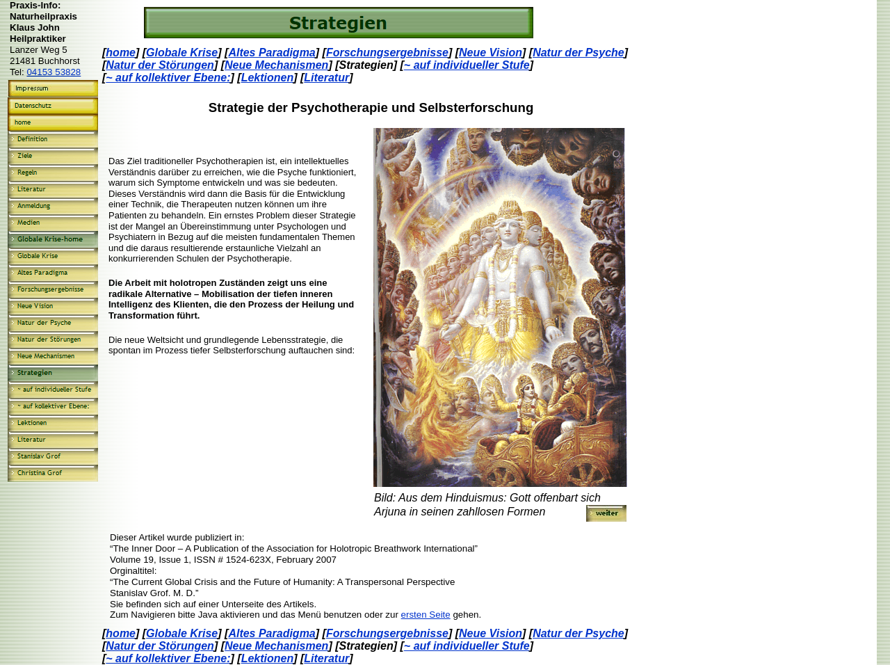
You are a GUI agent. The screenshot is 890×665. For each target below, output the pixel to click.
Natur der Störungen (160, 65)
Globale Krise (182, 52)
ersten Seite (426, 614)
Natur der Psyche (578, 52)
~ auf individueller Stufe (467, 65)
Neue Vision (490, 52)
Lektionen (267, 77)
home (121, 52)
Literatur (326, 77)
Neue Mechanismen (276, 65)
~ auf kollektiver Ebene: (168, 77)
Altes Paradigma (271, 52)
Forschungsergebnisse (387, 52)
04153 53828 (53, 72)
